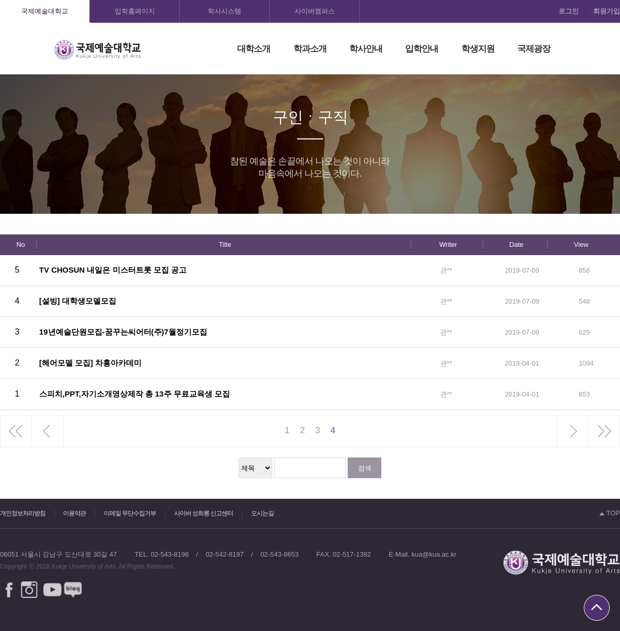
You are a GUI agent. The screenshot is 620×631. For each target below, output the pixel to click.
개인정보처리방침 (22, 513)
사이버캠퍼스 (315, 11)
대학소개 (253, 49)
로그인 (569, 11)
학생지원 (477, 49)
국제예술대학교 (44, 11)
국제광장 (533, 49)
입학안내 (421, 49)
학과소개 (310, 49)
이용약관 (74, 513)
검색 (364, 468)
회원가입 (606, 11)
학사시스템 (224, 11)
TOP (609, 513)
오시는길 (262, 513)
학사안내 (365, 49)
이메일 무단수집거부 (130, 513)
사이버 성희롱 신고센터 (204, 513)
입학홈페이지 (135, 11)
